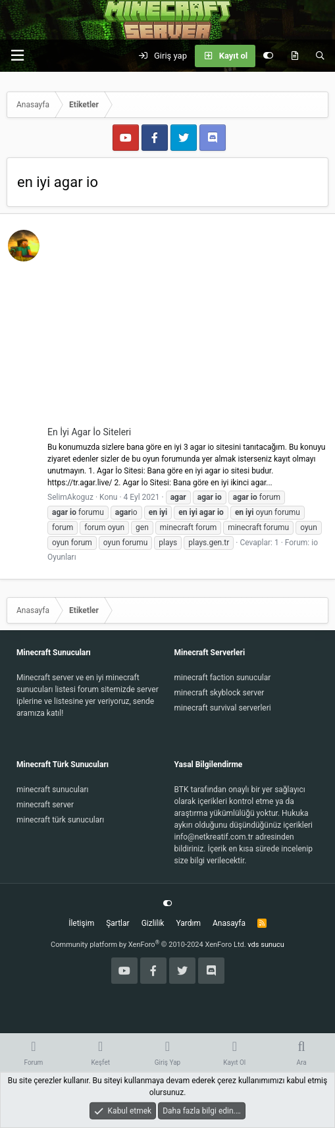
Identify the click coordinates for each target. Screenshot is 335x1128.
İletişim (81, 923)
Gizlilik (153, 923)
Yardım (188, 923)
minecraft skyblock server (219, 692)
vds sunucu (265, 944)
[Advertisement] (187, 326)
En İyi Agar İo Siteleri (89, 432)
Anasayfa (229, 923)
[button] (17, 56)
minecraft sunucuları (52, 789)
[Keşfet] (294, 56)
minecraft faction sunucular (222, 677)
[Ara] (320, 56)
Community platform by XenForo (148, 944)
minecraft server (45, 804)
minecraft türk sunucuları (60, 819)
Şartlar (117, 923)
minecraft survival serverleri (222, 707)
